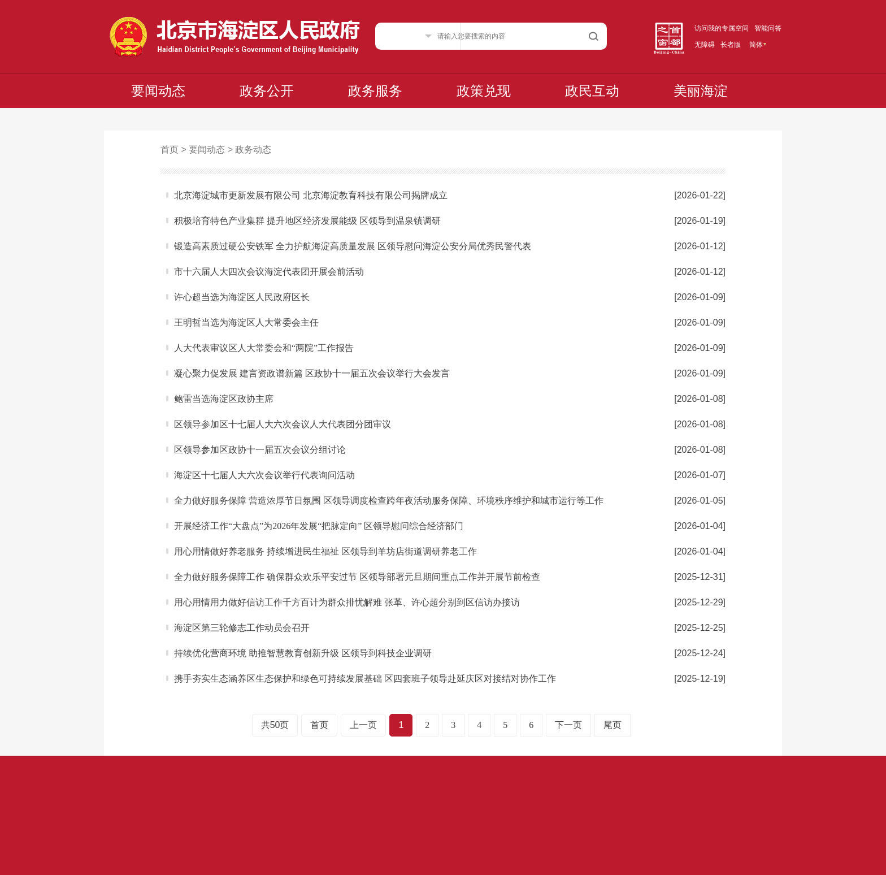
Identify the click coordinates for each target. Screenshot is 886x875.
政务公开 (267, 91)
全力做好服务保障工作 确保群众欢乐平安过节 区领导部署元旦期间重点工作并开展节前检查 (357, 577)
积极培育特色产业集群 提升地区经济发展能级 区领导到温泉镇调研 (307, 221)
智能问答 (767, 28)
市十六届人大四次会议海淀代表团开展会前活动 (269, 271)
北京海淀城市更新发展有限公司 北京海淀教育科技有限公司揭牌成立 (311, 195)
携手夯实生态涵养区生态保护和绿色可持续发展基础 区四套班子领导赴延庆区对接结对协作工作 (365, 678)
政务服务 (375, 91)
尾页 (612, 725)
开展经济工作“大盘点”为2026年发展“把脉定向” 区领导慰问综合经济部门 (318, 526)
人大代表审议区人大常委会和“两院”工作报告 (264, 348)
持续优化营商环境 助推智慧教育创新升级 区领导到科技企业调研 (303, 653)
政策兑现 (484, 91)
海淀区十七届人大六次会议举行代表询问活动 (264, 475)
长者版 (730, 45)
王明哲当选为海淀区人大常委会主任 (246, 322)
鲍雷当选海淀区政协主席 (223, 399)
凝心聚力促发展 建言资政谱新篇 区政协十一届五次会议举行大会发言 (312, 373)
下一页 (568, 725)
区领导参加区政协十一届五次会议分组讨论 (260, 449)
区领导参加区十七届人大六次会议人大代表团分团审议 (282, 424)
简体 (756, 45)
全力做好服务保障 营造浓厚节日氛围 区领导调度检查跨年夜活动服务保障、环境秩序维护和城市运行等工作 (388, 500)
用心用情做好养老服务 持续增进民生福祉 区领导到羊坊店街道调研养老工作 (325, 551)
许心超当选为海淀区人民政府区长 (242, 297)
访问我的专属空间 (721, 28)
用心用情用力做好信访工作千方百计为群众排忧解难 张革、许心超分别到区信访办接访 (347, 602)
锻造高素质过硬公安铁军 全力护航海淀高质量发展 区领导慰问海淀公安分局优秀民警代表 (352, 246)
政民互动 (592, 91)
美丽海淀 (701, 91)
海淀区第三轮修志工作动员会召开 (242, 628)
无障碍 (704, 45)
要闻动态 (158, 91)
